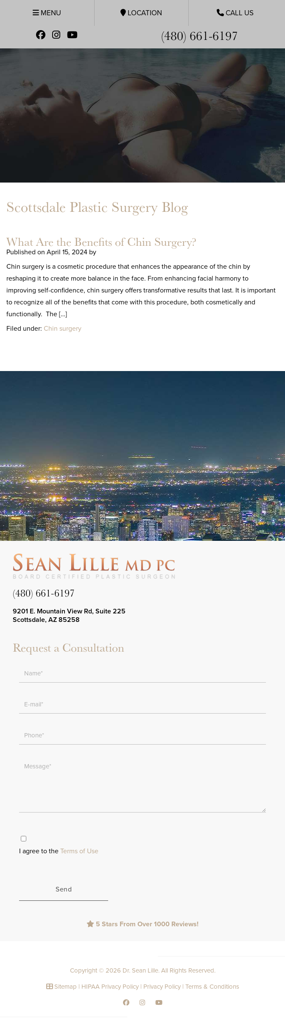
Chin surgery (62, 328)
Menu (47, 12)
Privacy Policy (162, 986)
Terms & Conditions (212, 986)
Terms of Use (79, 851)
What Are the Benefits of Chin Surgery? (101, 241)
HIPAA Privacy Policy (110, 986)
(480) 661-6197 (199, 35)
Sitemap (65, 986)
